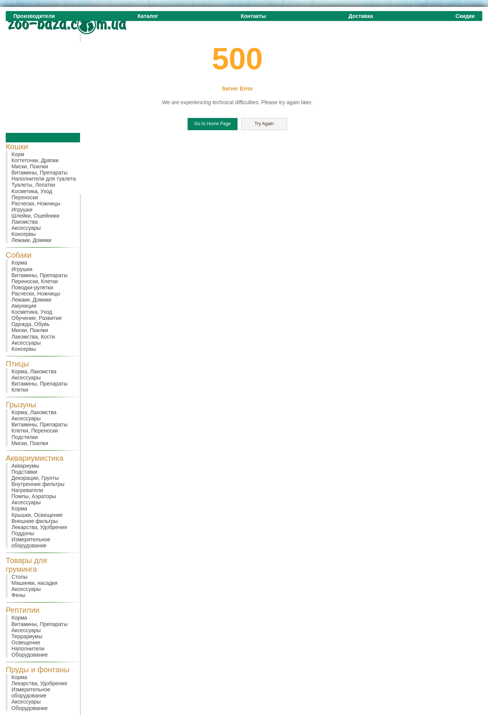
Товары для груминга (26, 564)
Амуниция (23, 306)
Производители (34, 16)
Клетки (19, 390)
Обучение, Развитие (36, 318)
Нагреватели (27, 490)
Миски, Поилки (29, 166)
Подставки (24, 472)
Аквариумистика (34, 458)
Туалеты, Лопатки (33, 185)
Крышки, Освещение (37, 515)
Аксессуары (26, 228)
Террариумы (26, 636)
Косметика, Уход (31, 191)
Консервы (23, 234)
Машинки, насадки (34, 583)
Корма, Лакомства (33, 371)
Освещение (25, 642)
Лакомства (24, 222)
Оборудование (29, 655)
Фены (18, 595)
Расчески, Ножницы (35, 203)
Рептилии (23, 610)
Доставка (360, 16)
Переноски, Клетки (34, 281)
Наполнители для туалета (43, 179)
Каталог (148, 16)
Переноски (24, 197)
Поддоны (22, 533)
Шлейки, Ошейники (35, 216)
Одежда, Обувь (30, 324)
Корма (19, 263)
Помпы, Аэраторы (33, 496)
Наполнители (27, 649)
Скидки (465, 16)
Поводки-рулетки (32, 287)
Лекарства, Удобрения (39, 527)
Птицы (17, 364)
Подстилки (24, 437)
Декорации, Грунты (35, 478)
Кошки (17, 146)
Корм (17, 154)
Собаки (19, 255)
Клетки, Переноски (34, 431)
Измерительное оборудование (30, 542)
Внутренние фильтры (37, 484)
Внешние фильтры (34, 521)
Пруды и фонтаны (37, 669)
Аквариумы (25, 466)
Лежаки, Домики (31, 240)
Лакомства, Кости (33, 337)
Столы (19, 577)
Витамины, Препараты (39, 172)
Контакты (253, 16)
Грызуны (21, 404)
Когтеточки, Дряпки (35, 160)
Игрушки (21, 210)
